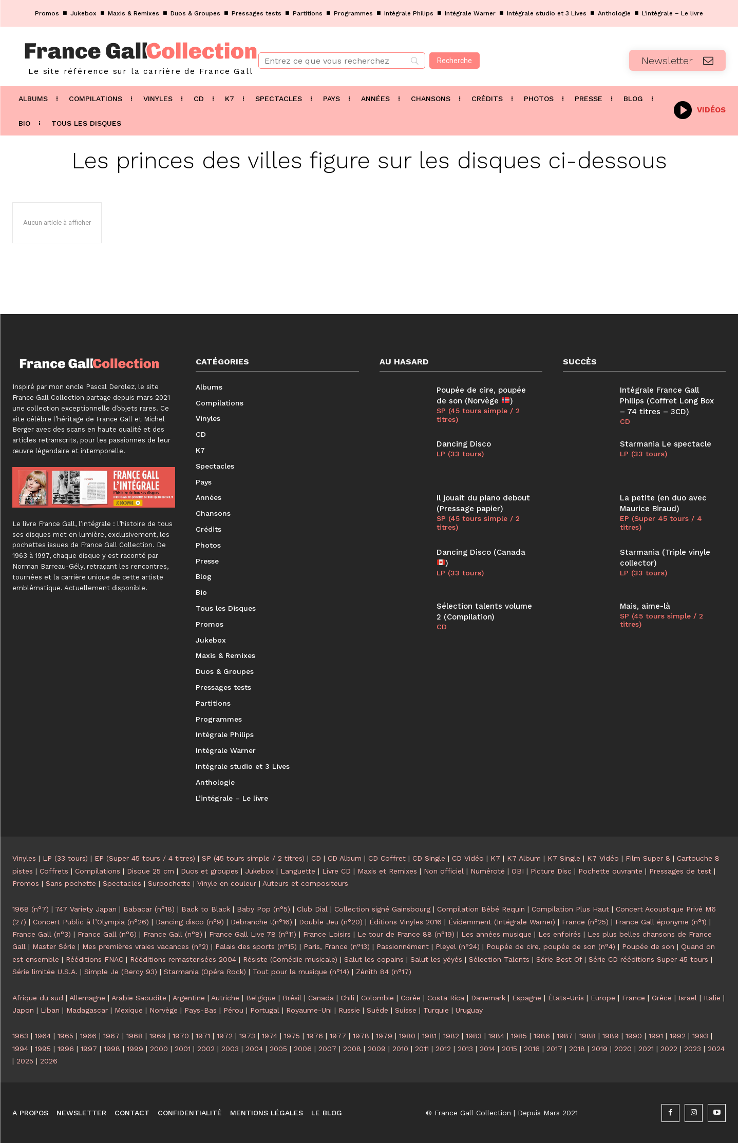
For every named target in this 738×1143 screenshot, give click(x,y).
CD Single (428, 858)
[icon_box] (700, 109)
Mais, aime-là (645, 606)
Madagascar (87, 1010)
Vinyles (24, 858)
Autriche (225, 998)
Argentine (189, 998)
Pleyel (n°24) (458, 946)
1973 (247, 1036)
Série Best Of (559, 959)
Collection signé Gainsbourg (382, 909)
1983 (474, 1036)
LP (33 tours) (460, 454)
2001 (183, 1048)
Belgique (261, 998)
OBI (518, 871)
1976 (315, 1036)
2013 (465, 1048)
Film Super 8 (648, 858)
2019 (600, 1048)
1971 (203, 1036)
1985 (519, 1036)
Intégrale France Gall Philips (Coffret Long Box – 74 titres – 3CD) (667, 400)
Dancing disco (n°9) (190, 922)
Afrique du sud (37, 998)
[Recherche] (454, 60)
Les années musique (496, 934)
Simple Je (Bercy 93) (120, 971)
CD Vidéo (468, 858)
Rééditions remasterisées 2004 (183, 959)
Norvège (163, 1010)
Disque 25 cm (150, 871)
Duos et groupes (209, 871)
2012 (443, 1048)
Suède (377, 1010)
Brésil (291, 998)
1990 (634, 1036)
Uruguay (469, 1010)
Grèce (662, 998)
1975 (292, 1036)
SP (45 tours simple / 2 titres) (478, 414)
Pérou (233, 1010)
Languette (297, 871)
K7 (495, 858)
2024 (716, 1048)
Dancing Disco (464, 444)
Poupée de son (648, 946)
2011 (422, 1048)
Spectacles (122, 883)
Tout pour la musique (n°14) (301, 971)
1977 (338, 1036)
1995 (43, 1048)
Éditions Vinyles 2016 (405, 922)
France (633, 998)
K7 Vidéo (603, 858)
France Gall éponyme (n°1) (661, 922)
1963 (20, 1036)
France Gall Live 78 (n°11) (252, 934)
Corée (411, 998)
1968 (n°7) (30, 909)
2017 (554, 1048)
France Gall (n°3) (41, 934)
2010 (400, 1048)
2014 (487, 1048)
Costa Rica (445, 998)
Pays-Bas (200, 1010)
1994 (20, 1048)
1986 (542, 1036)
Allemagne (87, 998)
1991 (656, 1036)
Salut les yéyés (436, 959)
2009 (377, 1048)
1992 (678, 1036)
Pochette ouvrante (610, 871)
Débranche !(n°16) (261, 922)
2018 (577, 1048)
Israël (687, 998)
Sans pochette (71, 883)
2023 (692, 1048)
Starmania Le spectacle (665, 444)
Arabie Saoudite (138, 998)
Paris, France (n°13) (337, 946)
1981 (429, 1036)
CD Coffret (387, 858)
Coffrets (54, 871)
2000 (159, 1048)
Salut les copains (374, 959)
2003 (230, 1048)
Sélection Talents (499, 959)
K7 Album (524, 858)
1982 (451, 1036)
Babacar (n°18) (149, 909)
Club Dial (312, 909)
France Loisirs (327, 934)
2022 (668, 1048)
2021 (646, 1048)
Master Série (53, 946)
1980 (407, 1036)
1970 (181, 1036)
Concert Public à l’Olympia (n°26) (91, 922)
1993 (700, 1036)
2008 (352, 1048)
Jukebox (259, 871)
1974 (269, 1036)
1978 (361, 1036)
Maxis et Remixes (387, 871)
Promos (25, 883)
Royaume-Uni (309, 1010)
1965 (65, 1036)
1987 (565, 1036)
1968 (134, 1036)
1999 (135, 1048)
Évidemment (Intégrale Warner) (501, 922)
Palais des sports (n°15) (256, 946)
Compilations (97, 871)
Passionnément (402, 946)
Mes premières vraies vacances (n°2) (145, 946)
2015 (509, 1048)
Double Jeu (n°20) (331, 922)
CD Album (345, 858)
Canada (321, 998)
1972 (225, 1036)
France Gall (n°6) (107, 934)
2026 (49, 1061)
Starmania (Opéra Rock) (205, 971)
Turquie (436, 1010)
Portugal (264, 1010)
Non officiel (444, 871)
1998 (112, 1048)
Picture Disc (551, 871)
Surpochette (169, 883)
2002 (206, 1048)
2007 (327, 1048)
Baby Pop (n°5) (263, 909)
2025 (24, 1061)
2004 (254, 1048)
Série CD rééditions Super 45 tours (648, 959)
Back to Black (205, 909)
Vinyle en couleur (226, 883)
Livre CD (336, 871)
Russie (349, 1010)
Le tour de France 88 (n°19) (406, 934)
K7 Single (563, 858)
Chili (347, 998)
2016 (532, 1048)
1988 (587, 1036)
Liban (50, 1010)
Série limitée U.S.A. (45, 971)
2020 (623, 1048)
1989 (610, 1036)
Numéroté (487, 871)
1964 (43, 1036)
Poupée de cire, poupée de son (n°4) (550, 946)
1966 (88, 1036)
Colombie (377, 998)
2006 (303, 1048)
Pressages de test (680, 871)
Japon (23, 1010)
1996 (66, 1048)
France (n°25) (585, 922)
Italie (712, 998)
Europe (603, 998)
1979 (384, 1036)
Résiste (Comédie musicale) (290, 959)
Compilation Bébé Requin (481, 909)
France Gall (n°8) (172, 934)
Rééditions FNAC (94, 959)
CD (442, 627)
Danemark (488, 998)
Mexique (129, 1010)
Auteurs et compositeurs (305, 883)
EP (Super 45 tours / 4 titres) (661, 522)
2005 (278, 1048)
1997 (89, 1048)
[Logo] (123, 56)
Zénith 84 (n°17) (383, 971)
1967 (111, 1036)
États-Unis (566, 998)
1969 (157, 1036)
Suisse (406, 1010)
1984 (496, 1036)
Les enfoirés (559, 934)
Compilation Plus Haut (570, 909)
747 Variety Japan (86, 909)
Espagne (526, 998)
